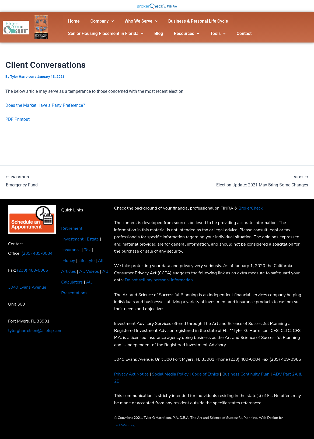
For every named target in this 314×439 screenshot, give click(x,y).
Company (102, 21)
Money (68, 261)
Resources (187, 33)
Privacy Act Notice (131, 374)
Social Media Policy (171, 374)
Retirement (71, 228)
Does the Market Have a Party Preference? (45, 105)
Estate (93, 239)
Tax (87, 250)
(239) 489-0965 (32, 270)
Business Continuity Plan (248, 374)
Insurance (71, 250)
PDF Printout (17, 119)
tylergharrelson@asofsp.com (35, 331)
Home (74, 21)
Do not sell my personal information (159, 280)
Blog (158, 33)
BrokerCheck (251, 208)
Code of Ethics (207, 374)
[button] (102, 21)
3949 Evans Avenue (27, 287)
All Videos (89, 271)
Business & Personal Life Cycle (198, 21)
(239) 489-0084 (37, 253)
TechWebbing (125, 425)
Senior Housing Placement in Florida (106, 33)
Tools (218, 33)
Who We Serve (141, 21)
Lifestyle (87, 261)
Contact (244, 33)
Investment (73, 239)
